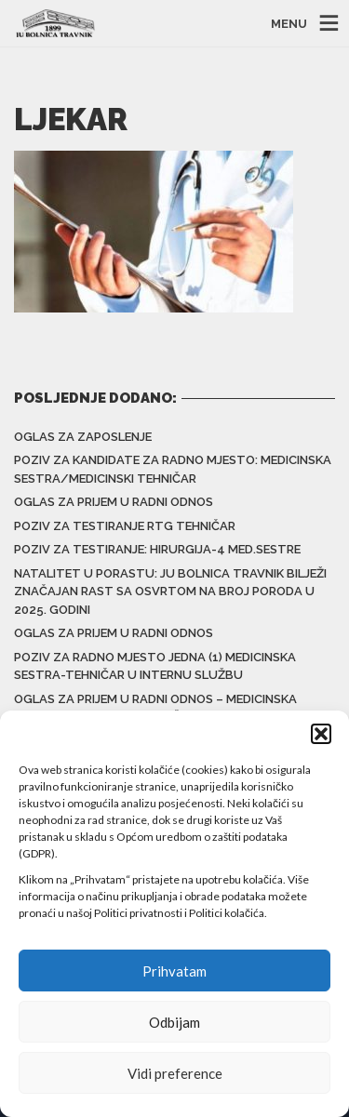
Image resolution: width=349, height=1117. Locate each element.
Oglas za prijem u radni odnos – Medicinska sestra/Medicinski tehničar (155, 708)
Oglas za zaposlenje (83, 437)
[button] (321, 734)
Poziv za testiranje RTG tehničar (124, 526)
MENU (289, 24)
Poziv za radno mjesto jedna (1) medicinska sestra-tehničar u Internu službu (155, 666)
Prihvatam (174, 971)
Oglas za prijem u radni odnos (113, 502)
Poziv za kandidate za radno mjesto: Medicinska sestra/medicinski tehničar (172, 469)
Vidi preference (175, 1073)
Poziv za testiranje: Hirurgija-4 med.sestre (157, 549)
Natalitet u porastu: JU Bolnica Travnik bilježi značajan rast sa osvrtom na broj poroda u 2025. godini (170, 591)
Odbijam (174, 1022)
